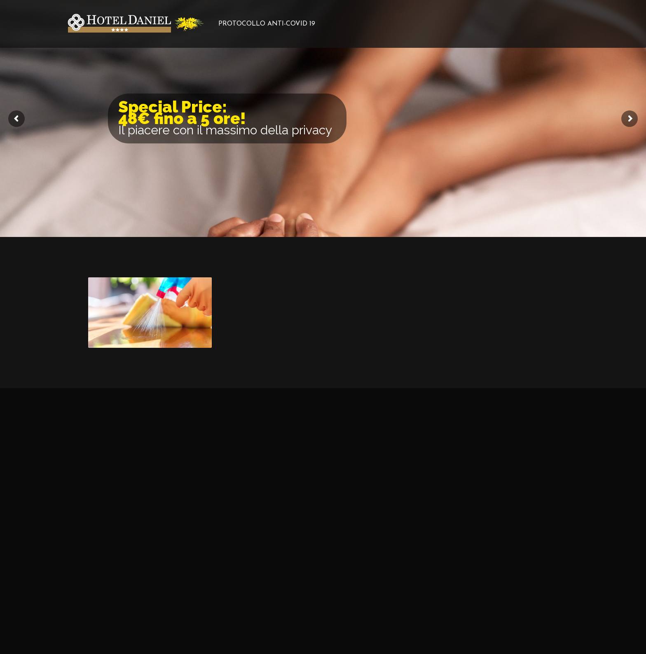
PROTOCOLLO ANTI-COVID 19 (266, 24)
